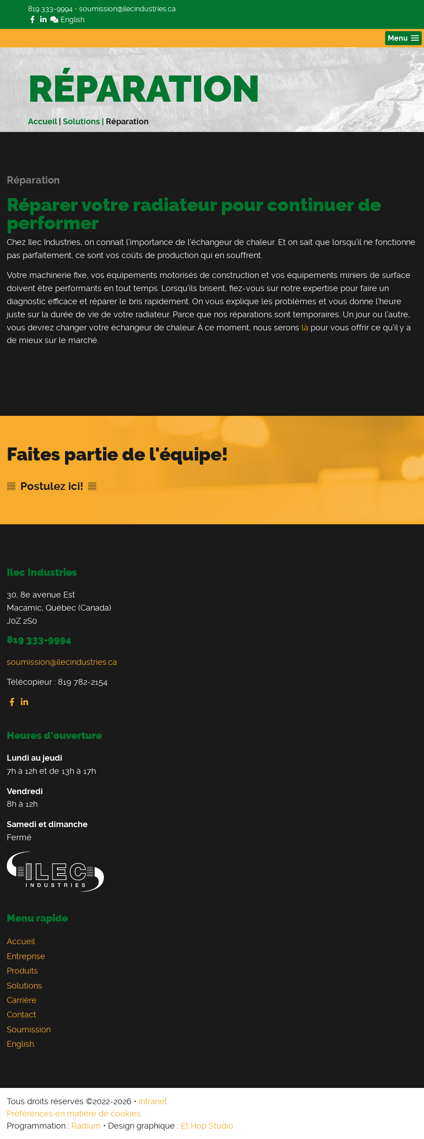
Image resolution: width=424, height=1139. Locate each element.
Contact (21, 1014)
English (67, 19)
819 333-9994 (50, 9)
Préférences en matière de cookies (74, 1113)
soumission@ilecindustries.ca (127, 9)
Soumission (29, 1029)
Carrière (22, 1000)
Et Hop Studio (207, 1125)
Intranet (153, 1101)
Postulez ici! (51, 486)
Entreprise (26, 956)
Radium (86, 1125)
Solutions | (84, 121)
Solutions (24, 985)
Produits (22, 970)
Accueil (42, 121)
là (305, 327)
